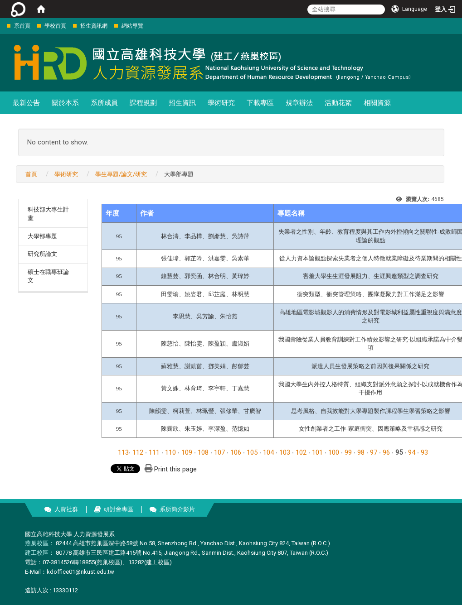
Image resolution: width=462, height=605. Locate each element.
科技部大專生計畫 (48, 213)
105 (252, 452)
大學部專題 (42, 236)
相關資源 (377, 103)
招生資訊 (182, 103)
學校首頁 (55, 26)
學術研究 (221, 103)
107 (219, 452)
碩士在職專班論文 (48, 276)
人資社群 (66, 509)
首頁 (31, 174)
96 (386, 452)
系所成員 (104, 103)
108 (203, 452)
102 (301, 452)
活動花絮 (338, 103)
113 (123, 452)
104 (268, 452)
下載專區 (260, 103)
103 (284, 452)
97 (373, 452)
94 (411, 452)
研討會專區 (118, 509)
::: (2, 25)
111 (154, 452)
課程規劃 (143, 103)
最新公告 (26, 103)
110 (170, 452)
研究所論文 (42, 253)
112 (137, 452)
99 (348, 452)
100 (333, 452)
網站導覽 (132, 26)
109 (186, 452)
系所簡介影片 (177, 509)
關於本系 (65, 103)
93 (424, 452)
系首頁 (22, 26)
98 (361, 452)
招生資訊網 (93, 26)
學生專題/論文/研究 (121, 174)
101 (317, 452)
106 (235, 452)
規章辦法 (299, 103)
